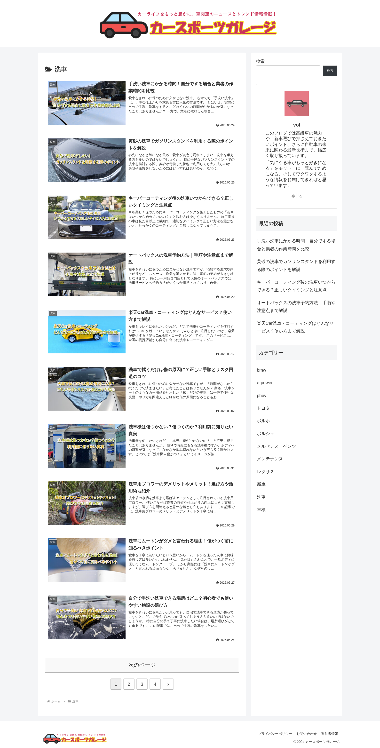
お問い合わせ (305, 733)
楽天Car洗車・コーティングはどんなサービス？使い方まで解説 (295, 327)
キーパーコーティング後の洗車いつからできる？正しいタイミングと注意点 (296, 286)
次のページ (142, 664)
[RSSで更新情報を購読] (300, 196)
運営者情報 (329, 733)
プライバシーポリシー (273, 733)
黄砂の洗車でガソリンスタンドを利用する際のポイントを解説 (296, 265)
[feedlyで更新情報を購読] (293, 196)
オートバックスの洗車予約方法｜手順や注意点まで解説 (296, 306)
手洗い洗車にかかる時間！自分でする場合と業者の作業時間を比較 (296, 245)
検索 (260, 61)
